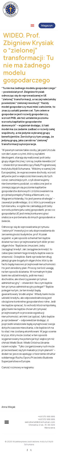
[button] (32, 25)
